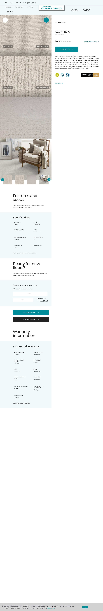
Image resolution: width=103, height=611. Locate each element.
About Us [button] (30, 7)
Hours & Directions (74, 10)
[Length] (30, 294)
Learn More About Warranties (21, 403)
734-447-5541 (32, 3)
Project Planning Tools (91, 42)
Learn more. (51, 608)
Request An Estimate (87, 10)
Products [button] (8, 7)
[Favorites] (96, 10)
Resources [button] (19, 7)
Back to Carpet (60, 23)
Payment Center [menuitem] (10, 12)
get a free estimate (31, 312)
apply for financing (31, 319)
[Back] (2, 179)
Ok (85, 607)
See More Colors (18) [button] (42, 46)
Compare (59, 83)
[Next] (48, 179)
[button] (94, 10)
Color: (8, 46)
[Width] (23, 300)
